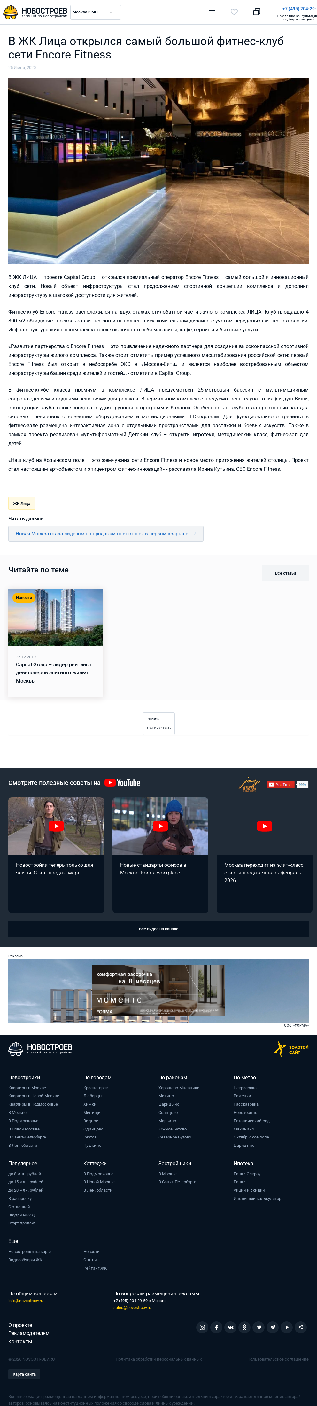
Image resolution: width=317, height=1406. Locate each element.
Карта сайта (24, 1372)
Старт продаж (21, 1221)
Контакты (20, 1339)
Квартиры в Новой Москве (33, 1093)
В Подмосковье (23, 1118)
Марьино (167, 1118)
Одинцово (93, 1126)
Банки (240, 1179)
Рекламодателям (29, 1331)
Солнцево (168, 1110)
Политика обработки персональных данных (159, 1357)
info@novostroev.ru (25, 1298)
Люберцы (92, 1093)
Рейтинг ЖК (95, 1265)
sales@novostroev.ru (132, 1305)
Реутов (90, 1135)
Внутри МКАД (21, 1212)
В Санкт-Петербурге (27, 1135)
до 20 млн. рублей (25, 1187)
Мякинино (244, 1126)
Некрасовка (245, 1085)
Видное (90, 1118)
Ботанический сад (252, 1118)
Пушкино (92, 1143)
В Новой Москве (24, 1126)
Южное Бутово (172, 1126)
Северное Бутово (174, 1135)
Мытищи (92, 1110)
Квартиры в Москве (27, 1085)
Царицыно (168, 1101)
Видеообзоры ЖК (25, 1257)
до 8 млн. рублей (24, 1171)
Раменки (242, 1093)
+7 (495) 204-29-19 (187, 8)
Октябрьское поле (251, 1135)
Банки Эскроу (247, 1171)
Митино (166, 1093)
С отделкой (19, 1204)
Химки (90, 1101)
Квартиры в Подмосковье (33, 1101)
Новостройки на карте (29, 1249)
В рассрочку (20, 1196)
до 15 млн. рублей (25, 1179)
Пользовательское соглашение (278, 1357)
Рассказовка (246, 1101)
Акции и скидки (249, 1187)
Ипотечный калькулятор (257, 1196)
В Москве (17, 1110)
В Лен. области (22, 1143)
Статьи (90, 1257)
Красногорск (95, 1085)
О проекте (20, 1323)
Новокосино (245, 1110)
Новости (91, 1249)
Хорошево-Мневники (179, 1085)
